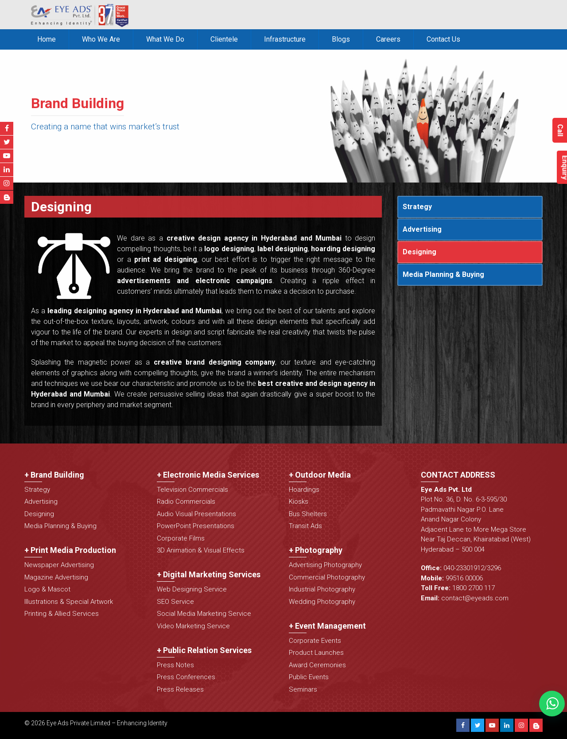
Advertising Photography (325, 565)
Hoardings (304, 490)
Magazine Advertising (56, 577)
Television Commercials (192, 490)
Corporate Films (181, 538)
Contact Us (443, 39)
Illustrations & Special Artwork (68, 602)
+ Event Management (327, 625)
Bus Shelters (308, 514)
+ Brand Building (54, 474)
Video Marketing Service (193, 626)
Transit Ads (305, 526)
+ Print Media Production (70, 550)
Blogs (341, 39)
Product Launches (316, 653)
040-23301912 (463, 568)
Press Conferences (186, 677)
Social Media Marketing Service (204, 614)
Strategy (417, 206)
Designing (419, 252)
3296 (494, 568)
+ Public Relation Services (204, 650)
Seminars (303, 689)
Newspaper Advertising (59, 565)
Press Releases (180, 689)
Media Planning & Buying (443, 274)
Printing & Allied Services (61, 614)
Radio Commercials (186, 502)
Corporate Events (315, 641)
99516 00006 (464, 578)
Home (46, 39)
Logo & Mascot (47, 589)
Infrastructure (285, 39)
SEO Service (175, 602)
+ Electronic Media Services (208, 474)
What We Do (165, 39)
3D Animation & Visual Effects (201, 550)
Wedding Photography (322, 602)
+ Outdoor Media (320, 474)
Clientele (224, 39)
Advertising (422, 229)
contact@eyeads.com (475, 598)
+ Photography (315, 550)
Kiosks (298, 502)
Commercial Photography (327, 577)
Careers (388, 39)
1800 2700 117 (473, 588)
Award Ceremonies (317, 665)
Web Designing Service (192, 589)
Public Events (309, 677)
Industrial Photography (322, 589)
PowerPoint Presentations (195, 526)
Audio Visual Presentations (196, 514)
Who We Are (101, 39)
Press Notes (175, 665)
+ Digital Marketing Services (208, 574)
